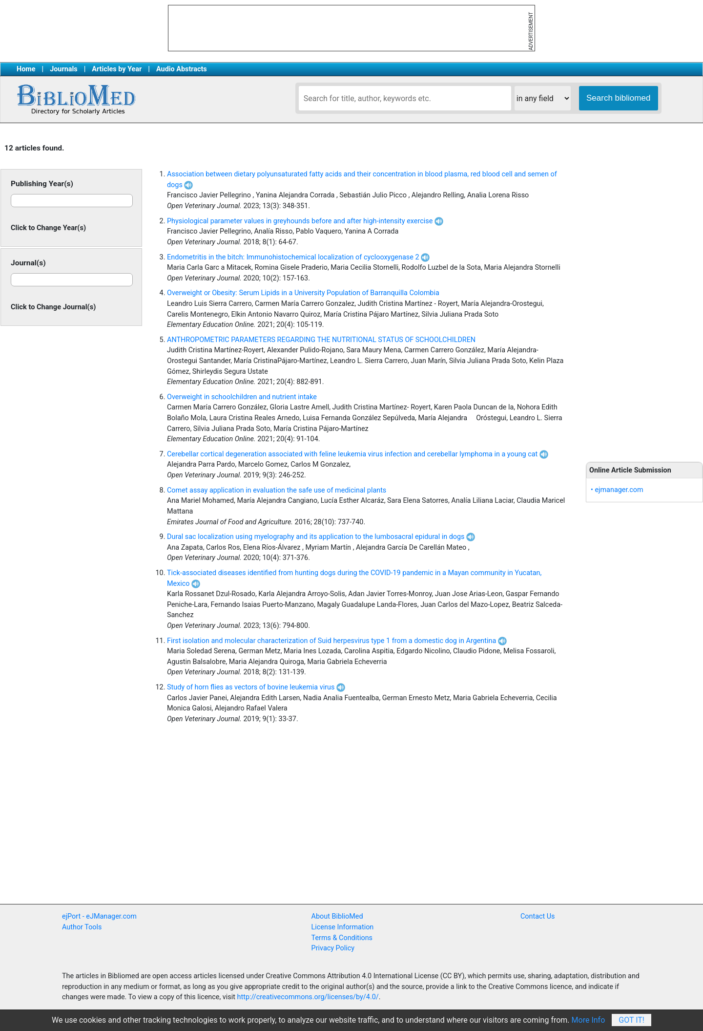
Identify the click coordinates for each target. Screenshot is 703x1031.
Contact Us (537, 916)
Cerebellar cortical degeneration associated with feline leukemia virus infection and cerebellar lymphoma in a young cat (357, 454)
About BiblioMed (337, 916)
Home (26, 69)
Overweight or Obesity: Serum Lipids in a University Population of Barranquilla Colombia (303, 293)
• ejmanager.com (617, 490)
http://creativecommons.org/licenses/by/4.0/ (308, 997)
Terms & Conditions (341, 938)
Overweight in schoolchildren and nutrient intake (242, 397)
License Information (342, 927)
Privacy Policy (333, 948)
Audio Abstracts (181, 69)
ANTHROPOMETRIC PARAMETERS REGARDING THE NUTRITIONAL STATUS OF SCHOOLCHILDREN (321, 340)
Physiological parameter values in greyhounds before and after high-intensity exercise (305, 221)
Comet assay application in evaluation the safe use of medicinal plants (276, 490)
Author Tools (82, 927)
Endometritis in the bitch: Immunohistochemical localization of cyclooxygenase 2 (298, 257)
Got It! (631, 1020)
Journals (63, 69)
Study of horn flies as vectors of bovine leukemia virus (256, 687)
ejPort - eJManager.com (99, 916)
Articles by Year (117, 69)
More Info (588, 1020)
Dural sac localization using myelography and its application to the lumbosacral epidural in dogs (321, 537)
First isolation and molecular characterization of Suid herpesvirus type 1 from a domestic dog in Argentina (337, 641)
